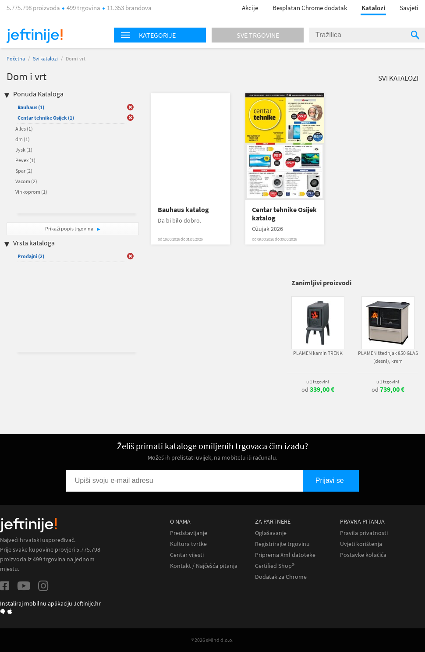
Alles (24, 128)
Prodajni (31, 256)
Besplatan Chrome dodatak (310, 8)
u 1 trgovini (317, 382)
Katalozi (373, 8)
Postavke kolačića (363, 555)
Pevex (25, 160)
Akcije (250, 8)
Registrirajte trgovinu (282, 544)
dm (22, 139)
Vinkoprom (31, 191)
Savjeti (409, 8)
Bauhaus (31, 107)
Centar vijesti (187, 555)
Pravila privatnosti (364, 533)
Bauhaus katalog (183, 210)
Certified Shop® (274, 566)
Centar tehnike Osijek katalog (284, 214)
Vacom (26, 181)
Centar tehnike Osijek (46, 117)
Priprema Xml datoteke (285, 555)
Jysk (23, 149)
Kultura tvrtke (188, 544)
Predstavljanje (188, 533)
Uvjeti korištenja (361, 544)
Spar (23, 170)
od (317, 389)
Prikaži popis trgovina (69, 228)
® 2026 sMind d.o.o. (212, 640)
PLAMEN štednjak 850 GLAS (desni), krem (388, 357)
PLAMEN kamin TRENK (318, 353)
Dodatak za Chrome (281, 577)
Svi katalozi (45, 58)
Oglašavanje (271, 533)
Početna (16, 58)
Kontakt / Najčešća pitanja (203, 566)
